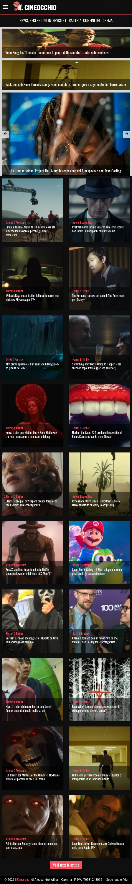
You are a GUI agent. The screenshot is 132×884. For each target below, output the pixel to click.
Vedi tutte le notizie (66, 865)
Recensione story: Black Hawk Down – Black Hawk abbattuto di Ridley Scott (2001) (96, 503)
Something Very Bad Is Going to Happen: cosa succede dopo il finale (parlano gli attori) (96, 366)
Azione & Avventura (16, 222)
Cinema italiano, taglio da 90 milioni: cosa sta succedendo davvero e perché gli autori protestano (30, 231)
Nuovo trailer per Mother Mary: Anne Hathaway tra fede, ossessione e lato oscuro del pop (31, 434)
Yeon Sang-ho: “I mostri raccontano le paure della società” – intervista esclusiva (57, 52)
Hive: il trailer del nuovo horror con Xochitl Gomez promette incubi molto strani (29, 708)
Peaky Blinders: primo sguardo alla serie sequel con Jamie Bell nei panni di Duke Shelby (98, 229)
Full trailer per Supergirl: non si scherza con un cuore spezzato (31, 845)
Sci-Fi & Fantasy (14, 359)
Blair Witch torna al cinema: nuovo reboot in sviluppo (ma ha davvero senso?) (96, 708)
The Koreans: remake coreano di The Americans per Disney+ (98, 297)
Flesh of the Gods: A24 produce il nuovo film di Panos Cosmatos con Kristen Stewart (97, 434)
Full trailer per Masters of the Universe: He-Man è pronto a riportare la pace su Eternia (33, 777)
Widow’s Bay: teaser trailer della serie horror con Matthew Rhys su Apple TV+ (32, 297)
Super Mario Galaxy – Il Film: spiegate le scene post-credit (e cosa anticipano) (97, 571)
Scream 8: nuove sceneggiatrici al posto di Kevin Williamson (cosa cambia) (32, 640)
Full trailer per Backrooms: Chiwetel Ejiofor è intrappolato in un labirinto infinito (96, 777)
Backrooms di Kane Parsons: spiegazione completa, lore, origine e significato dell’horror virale (65, 84)
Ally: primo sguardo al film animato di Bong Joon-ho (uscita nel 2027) (32, 366)
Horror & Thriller (14, 291)
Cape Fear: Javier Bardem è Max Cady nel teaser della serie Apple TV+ (98, 845)
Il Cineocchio (22, 879)
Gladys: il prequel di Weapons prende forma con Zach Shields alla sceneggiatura (31, 503)
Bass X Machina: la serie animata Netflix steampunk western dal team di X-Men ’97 (28, 571)
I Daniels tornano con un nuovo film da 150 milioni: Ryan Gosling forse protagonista (95, 640)
